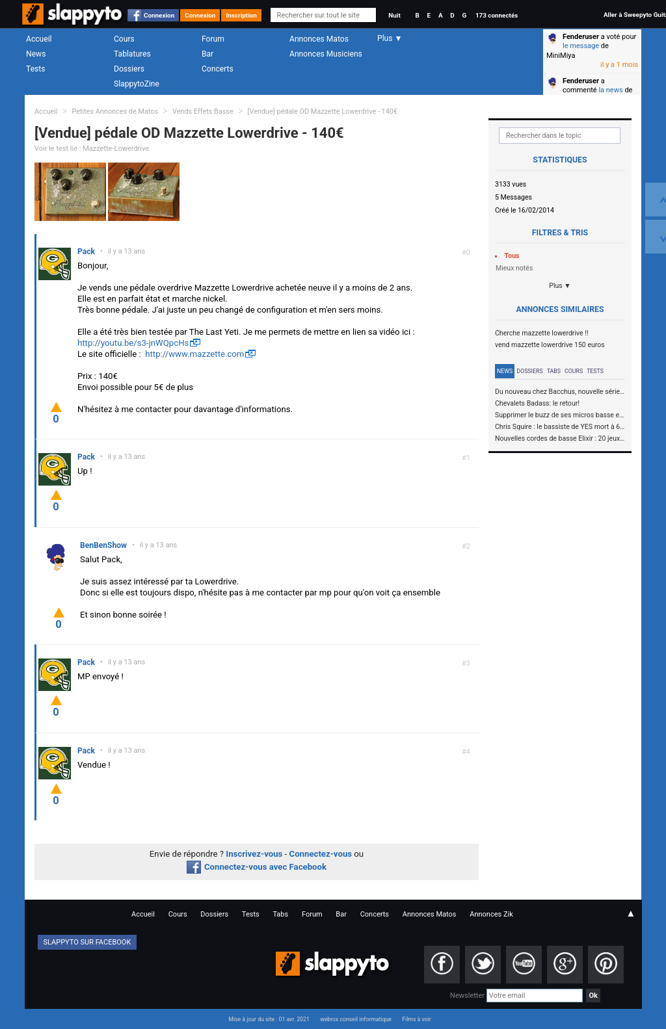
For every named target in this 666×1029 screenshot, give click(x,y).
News (36, 54)
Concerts (217, 68)
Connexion (159, 15)
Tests (35, 68)
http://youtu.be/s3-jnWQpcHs (133, 343)
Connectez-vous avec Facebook (256, 867)
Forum (213, 39)
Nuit (394, 15)
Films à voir (416, 1019)
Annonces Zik (491, 914)
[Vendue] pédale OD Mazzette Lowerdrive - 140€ (323, 111)
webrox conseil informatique (356, 1019)
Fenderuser (581, 37)
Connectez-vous (321, 854)
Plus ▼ (560, 285)
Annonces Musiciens (325, 54)
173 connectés (496, 15)
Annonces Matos (319, 39)
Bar (207, 54)
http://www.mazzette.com (194, 354)
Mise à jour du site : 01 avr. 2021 (268, 1019)
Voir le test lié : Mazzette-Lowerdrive (91, 148)
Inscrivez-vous (254, 854)
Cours (124, 39)
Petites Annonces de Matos (115, 111)
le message (581, 46)
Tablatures (132, 54)
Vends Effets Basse (202, 111)
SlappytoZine (136, 83)
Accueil (39, 39)
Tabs (554, 371)
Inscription (241, 15)
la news (610, 90)
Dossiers (129, 68)
